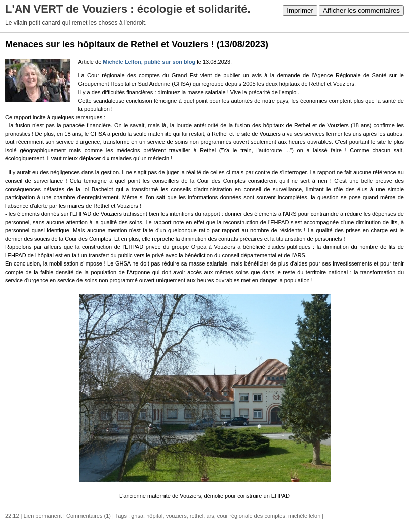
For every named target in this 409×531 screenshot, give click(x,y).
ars (210, 516)
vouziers (176, 516)
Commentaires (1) (88, 516)
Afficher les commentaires (361, 10)
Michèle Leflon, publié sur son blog (150, 62)
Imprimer (300, 10)
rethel (197, 516)
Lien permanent (43, 516)
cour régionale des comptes (251, 516)
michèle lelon (304, 516)
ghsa (137, 516)
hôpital (154, 516)
